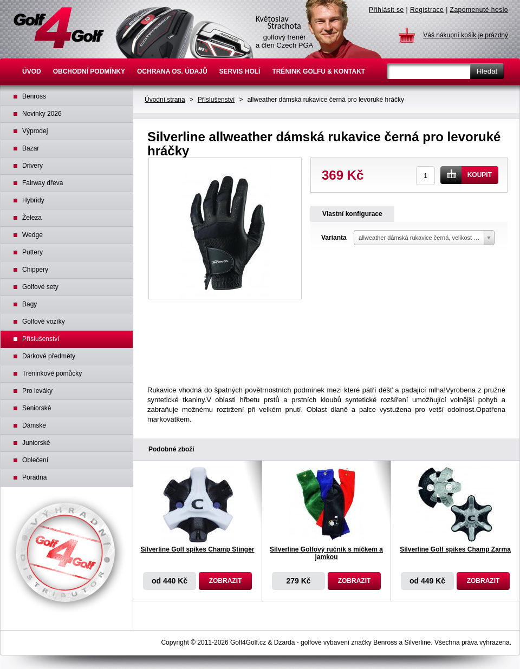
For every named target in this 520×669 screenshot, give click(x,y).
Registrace (427, 10)
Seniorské (36, 408)
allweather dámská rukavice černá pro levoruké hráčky (325, 99)
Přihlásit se (386, 10)
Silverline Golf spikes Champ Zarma (455, 549)
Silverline (418, 642)
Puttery (32, 252)
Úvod (31, 71)
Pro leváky (37, 391)
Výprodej (35, 131)
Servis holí (240, 71)
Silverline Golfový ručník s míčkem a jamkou (326, 553)
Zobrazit (225, 581)
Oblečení (35, 460)
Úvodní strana (165, 99)
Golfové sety (40, 287)
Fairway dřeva (42, 183)
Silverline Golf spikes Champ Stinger (197, 549)
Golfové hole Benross (59, 27)
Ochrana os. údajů (172, 71)
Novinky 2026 (42, 113)
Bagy (29, 304)
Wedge (32, 235)
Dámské (34, 425)
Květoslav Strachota (318, 29)
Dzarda (284, 642)
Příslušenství (216, 99)
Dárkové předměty (48, 356)
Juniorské (36, 443)
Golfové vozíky (43, 321)
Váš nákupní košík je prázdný (465, 35)
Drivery (32, 165)
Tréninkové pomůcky (52, 373)
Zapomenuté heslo (479, 10)
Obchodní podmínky (89, 71)
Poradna (34, 477)
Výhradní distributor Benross (66, 554)
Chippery (35, 269)
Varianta (334, 237)
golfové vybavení (325, 642)
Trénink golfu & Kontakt (318, 71)
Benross (34, 96)
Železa (32, 217)
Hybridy (33, 200)
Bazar (30, 148)
